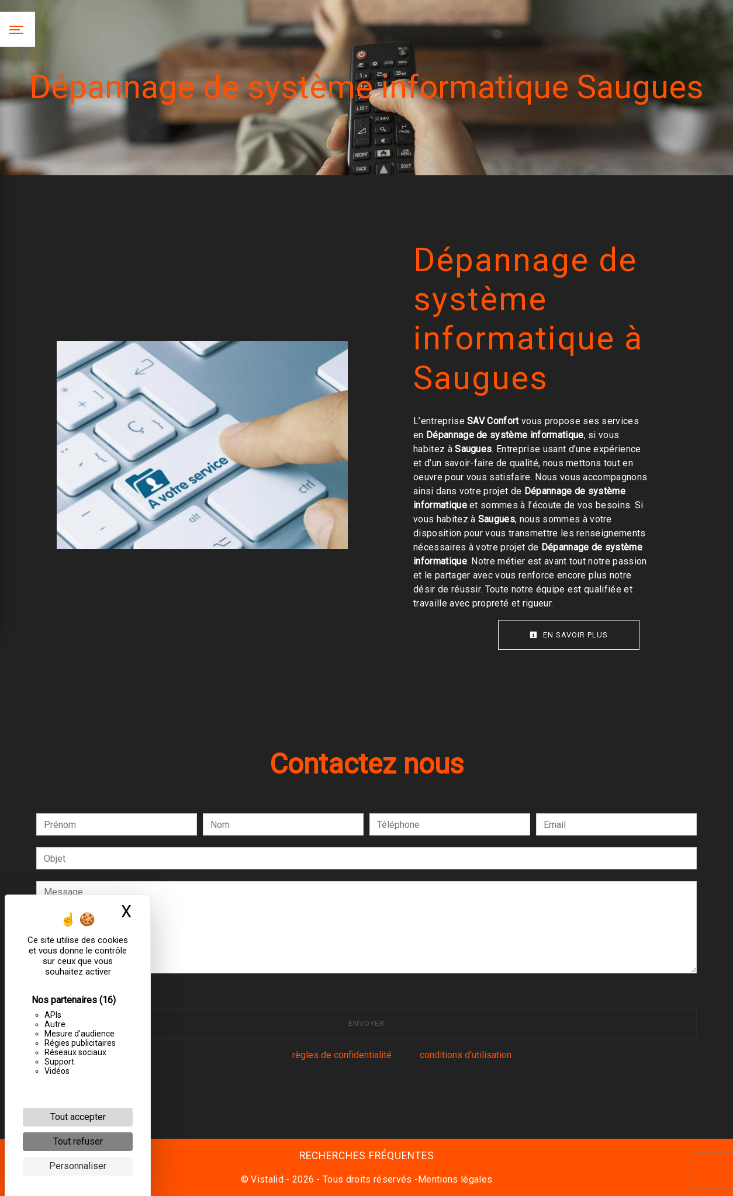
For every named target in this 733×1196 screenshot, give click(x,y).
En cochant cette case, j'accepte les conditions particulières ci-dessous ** (199, 989)
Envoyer (366, 1023)
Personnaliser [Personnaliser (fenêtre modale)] (77, 1165)
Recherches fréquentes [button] (366, 1156)
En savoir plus (569, 634)
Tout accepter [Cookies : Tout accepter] (78, 1116)
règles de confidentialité (342, 1054)
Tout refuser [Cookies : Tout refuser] (78, 1141)
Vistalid (267, 1179)
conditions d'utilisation (465, 1054)
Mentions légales (455, 1179)
